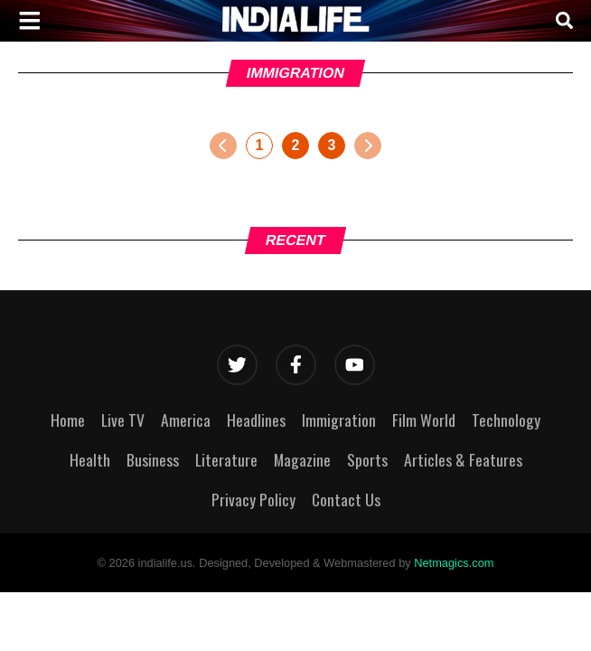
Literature (226, 459)
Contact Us (346, 499)
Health (90, 459)
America (186, 419)
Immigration (339, 419)
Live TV (123, 419)
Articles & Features (463, 459)
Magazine (302, 459)
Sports (367, 459)
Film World (423, 419)
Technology (506, 419)
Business (153, 459)
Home (68, 419)
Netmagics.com (453, 563)
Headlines (256, 419)
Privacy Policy (253, 499)
